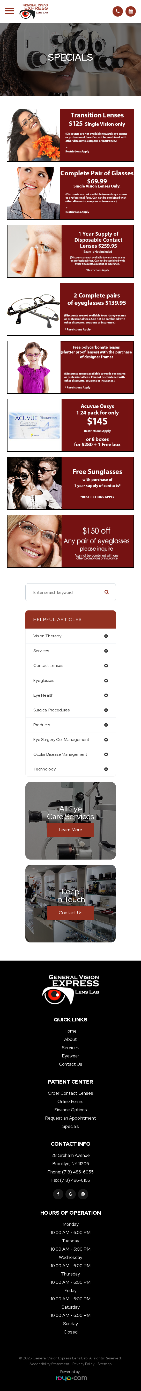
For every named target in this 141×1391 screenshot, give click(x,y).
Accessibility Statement (49, 1363)
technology (44, 769)
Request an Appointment (70, 1118)
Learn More (70, 830)
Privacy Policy (83, 1363)
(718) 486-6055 (78, 1172)
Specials (70, 1126)
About (70, 1039)
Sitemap (105, 1363)
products (41, 724)
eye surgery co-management (61, 739)
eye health (43, 695)
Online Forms (70, 1101)
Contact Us (71, 913)
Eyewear (70, 1056)
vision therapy (47, 636)
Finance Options (70, 1110)
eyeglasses (43, 680)
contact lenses (48, 665)
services (41, 650)
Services (70, 1047)
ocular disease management (60, 754)
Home (70, 1031)
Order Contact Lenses (70, 1093)
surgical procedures (51, 710)
